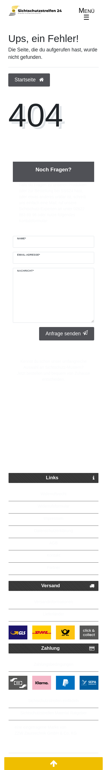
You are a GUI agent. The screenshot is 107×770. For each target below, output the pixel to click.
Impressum (53, 518)
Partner (53, 567)
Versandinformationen (53, 601)
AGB (53, 543)
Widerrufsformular (53, 506)
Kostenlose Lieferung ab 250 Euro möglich (53, 441)
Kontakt (53, 555)
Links (70, 478)
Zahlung (67, 648)
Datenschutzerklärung (53, 530)
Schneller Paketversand (58, 416)
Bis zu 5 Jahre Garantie (58, 459)
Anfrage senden (66, 333)
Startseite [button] (29, 80)
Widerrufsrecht (53, 494)
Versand (67, 586)
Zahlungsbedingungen (53, 664)
